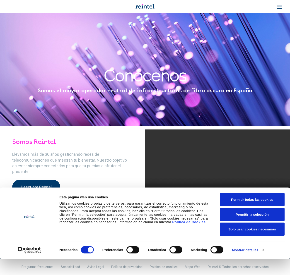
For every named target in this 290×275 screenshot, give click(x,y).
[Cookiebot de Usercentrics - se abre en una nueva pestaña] (29, 266)
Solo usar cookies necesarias (252, 245)
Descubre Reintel (36, 187)
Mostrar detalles (245, 266)
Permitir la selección (252, 230)
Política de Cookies (188, 238)
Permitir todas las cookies (252, 216)
